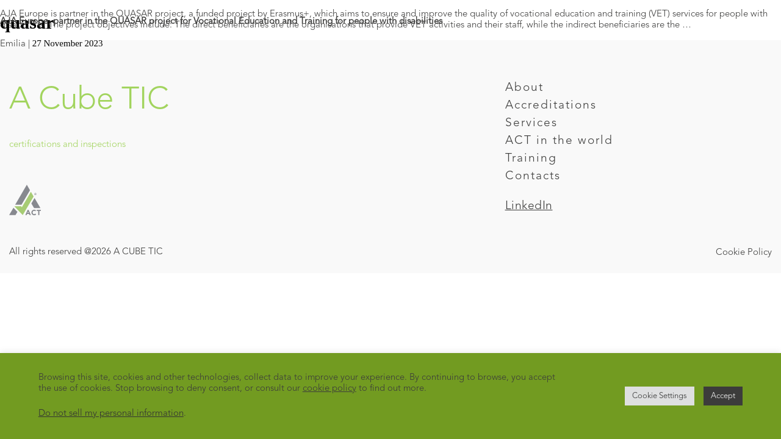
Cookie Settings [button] (659, 396)
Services (531, 123)
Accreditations (551, 105)
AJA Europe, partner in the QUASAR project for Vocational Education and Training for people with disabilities (221, 21)
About (524, 88)
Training (531, 158)
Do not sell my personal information (111, 413)
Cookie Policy (744, 252)
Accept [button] (723, 396)
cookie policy (329, 388)
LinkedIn (529, 206)
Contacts (533, 176)
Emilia (13, 44)
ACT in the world (559, 141)
